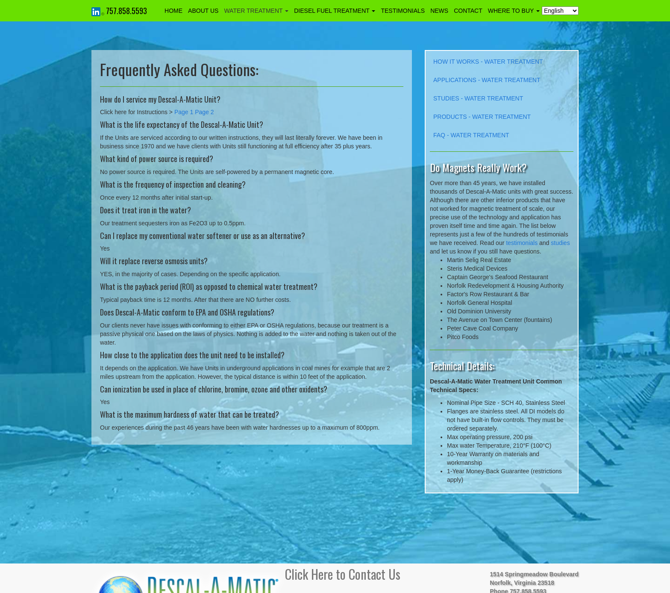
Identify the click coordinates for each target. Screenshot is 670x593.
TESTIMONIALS (403, 10)
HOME (173, 10)
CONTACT (468, 10)
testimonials (522, 242)
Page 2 (204, 112)
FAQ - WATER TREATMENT (471, 135)
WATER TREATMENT (256, 10)
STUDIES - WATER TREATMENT (478, 98)
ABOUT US (203, 10)
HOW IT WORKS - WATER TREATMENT (488, 61)
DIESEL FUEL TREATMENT (334, 10)
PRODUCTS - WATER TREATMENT (482, 116)
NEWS (439, 10)
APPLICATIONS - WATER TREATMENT (486, 80)
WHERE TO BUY (514, 10)
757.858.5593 (126, 10)
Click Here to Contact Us (342, 574)
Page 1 (183, 112)
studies (560, 242)
